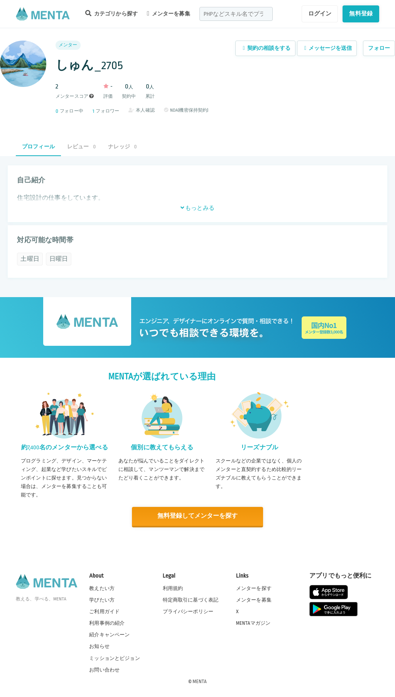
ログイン (320, 13)
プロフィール (38, 147)
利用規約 (173, 588)
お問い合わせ (104, 669)
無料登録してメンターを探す (197, 516)
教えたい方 (102, 588)
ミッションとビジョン (114, 658)
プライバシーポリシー (188, 611)
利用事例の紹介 (107, 623)
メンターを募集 (168, 13)
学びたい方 (102, 599)
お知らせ (99, 646)
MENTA (199, 681)
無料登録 (361, 13)
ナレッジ (122, 147)
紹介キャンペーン (109, 635)
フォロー (379, 48)
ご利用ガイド (104, 611)
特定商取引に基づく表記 (191, 599)
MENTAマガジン (253, 623)
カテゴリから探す (111, 13)
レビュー (81, 147)
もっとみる (197, 208)
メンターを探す (254, 588)
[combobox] (236, 14)
